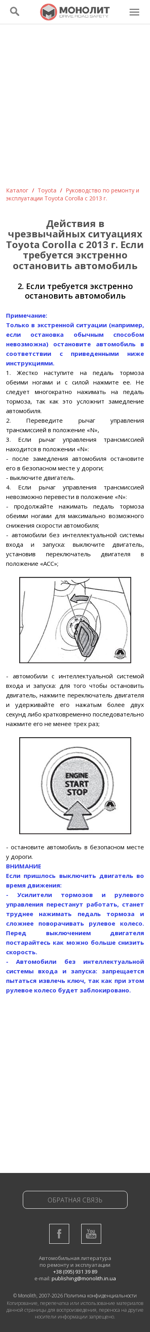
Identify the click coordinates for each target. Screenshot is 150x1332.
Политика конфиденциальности (100, 1295)
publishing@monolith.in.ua (84, 1278)
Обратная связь (75, 1200)
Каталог (17, 190)
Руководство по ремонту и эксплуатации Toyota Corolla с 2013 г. (72, 194)
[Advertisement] (75, 108)
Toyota (47, 190)
